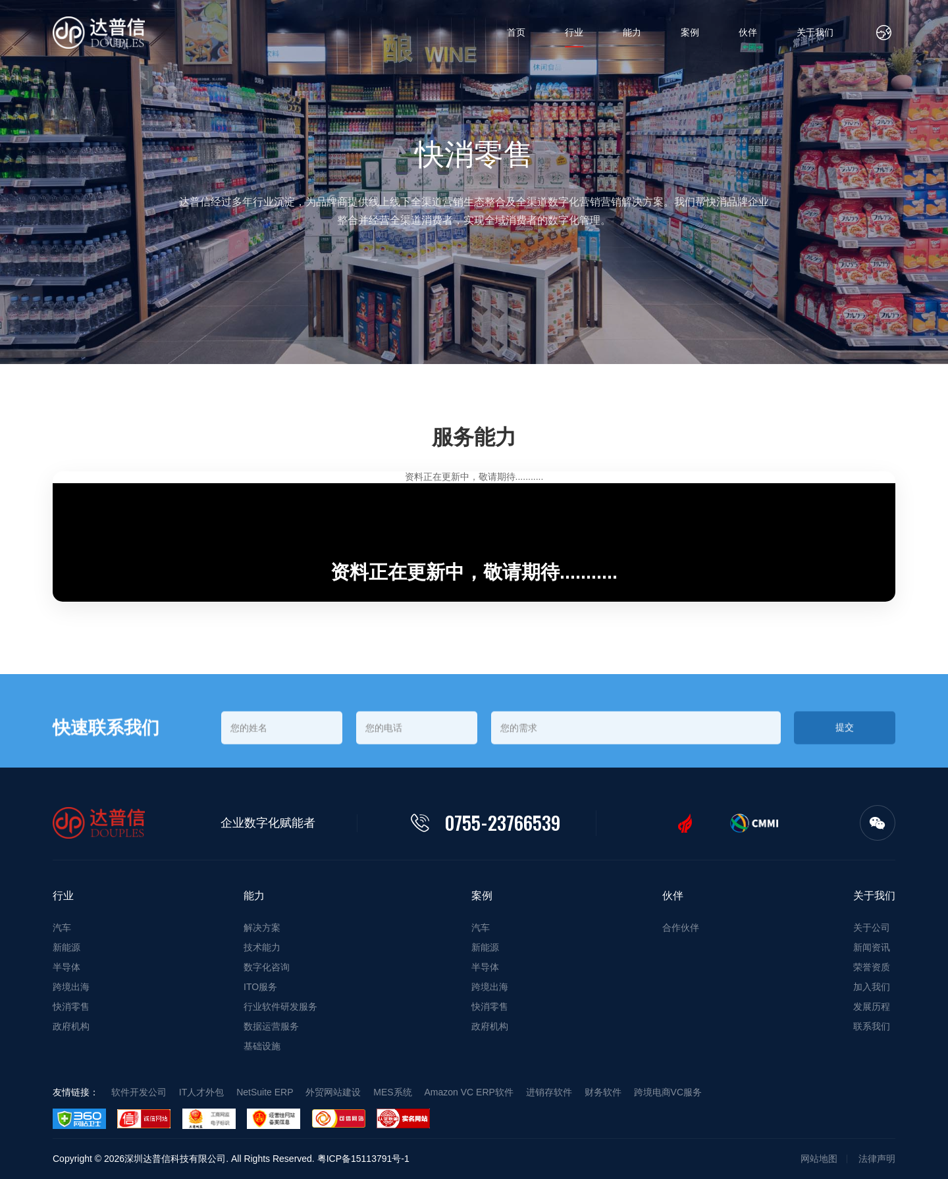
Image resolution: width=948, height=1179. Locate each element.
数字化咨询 (267, 967)
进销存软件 (549, 1092)
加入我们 (871, 987)
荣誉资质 (871, 967)
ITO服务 (260, 987)
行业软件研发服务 (280, 1006)
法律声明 (876, 1158)
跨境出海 (71, 987)
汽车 (62, 927)
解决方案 (262, 927)
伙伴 (748, 32)
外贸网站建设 (333, 1092)
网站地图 (819, 1158)
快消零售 (71, 1006)
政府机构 (71, 1026)
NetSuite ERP (264, 1092)
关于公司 (871, 927)
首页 (516, 32)
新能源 (66, 947)
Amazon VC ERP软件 (469, 1092)
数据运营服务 (271, 1026)
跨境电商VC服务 (668, 1092)
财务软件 (603, 1092)
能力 (632, 32)
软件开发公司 (139, 1092)
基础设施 (262, 1046)
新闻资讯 (871, 947)
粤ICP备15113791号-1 (363, 1158)
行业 (574, 32)
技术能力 (262, 947)
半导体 (66, 967)
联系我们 (871, 1026)
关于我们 (815, 32)
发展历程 (871, 1006)
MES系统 (392, 1092)
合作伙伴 (680, 927)
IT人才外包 (201, 1092)
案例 (690, 32)
